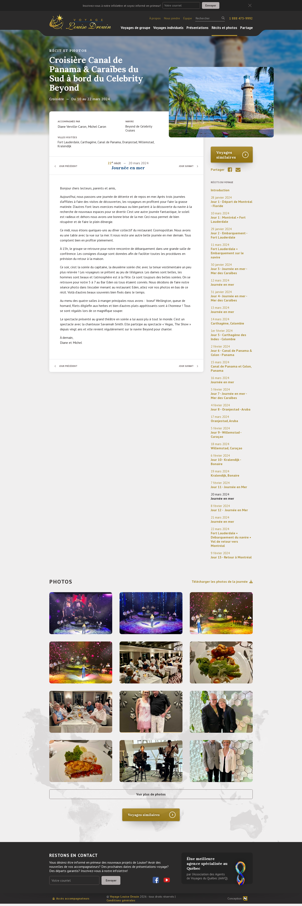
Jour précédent (70, 166)
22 (110, 163)
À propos (155, 18)
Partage (246, 27)
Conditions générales (121, 903)
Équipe (187, 18)
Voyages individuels (168, 27)
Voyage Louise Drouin (124, 899)
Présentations (197, 27)
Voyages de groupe (135, 27)
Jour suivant (184, 166)
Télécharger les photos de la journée (222, 581)
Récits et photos (224, 27)
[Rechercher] (210, 18)
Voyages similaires (226, 155)
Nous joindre (172, 18)
